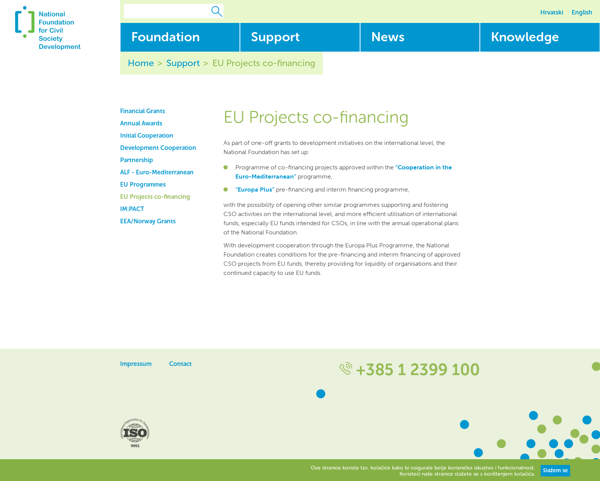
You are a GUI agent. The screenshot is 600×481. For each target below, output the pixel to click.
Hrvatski (551, 12)
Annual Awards (141, 123)
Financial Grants (142, 111)
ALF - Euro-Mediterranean (157, 172)
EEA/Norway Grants (148, 221)
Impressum (136, 363)
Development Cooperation (158, 147)
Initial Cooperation (146, 135)
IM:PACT (132, 209)
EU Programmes (143, 184)
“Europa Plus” (254, 189)
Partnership (136, 160)
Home (141, 62)
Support (183, 62)
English (582, 12)
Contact (180, 363)
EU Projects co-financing (263, 62)
